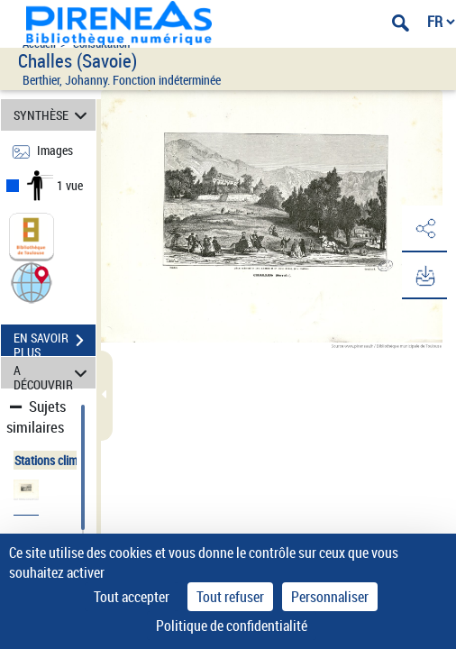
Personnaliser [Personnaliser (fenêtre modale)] (330, 597)
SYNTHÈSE (53, 115)
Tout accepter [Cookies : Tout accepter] (131, 597)
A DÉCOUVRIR (53, 372)
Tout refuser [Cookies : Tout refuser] (230, 597)
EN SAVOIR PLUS (55, 342)
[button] (31, 281)
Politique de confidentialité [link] (231, 625)
